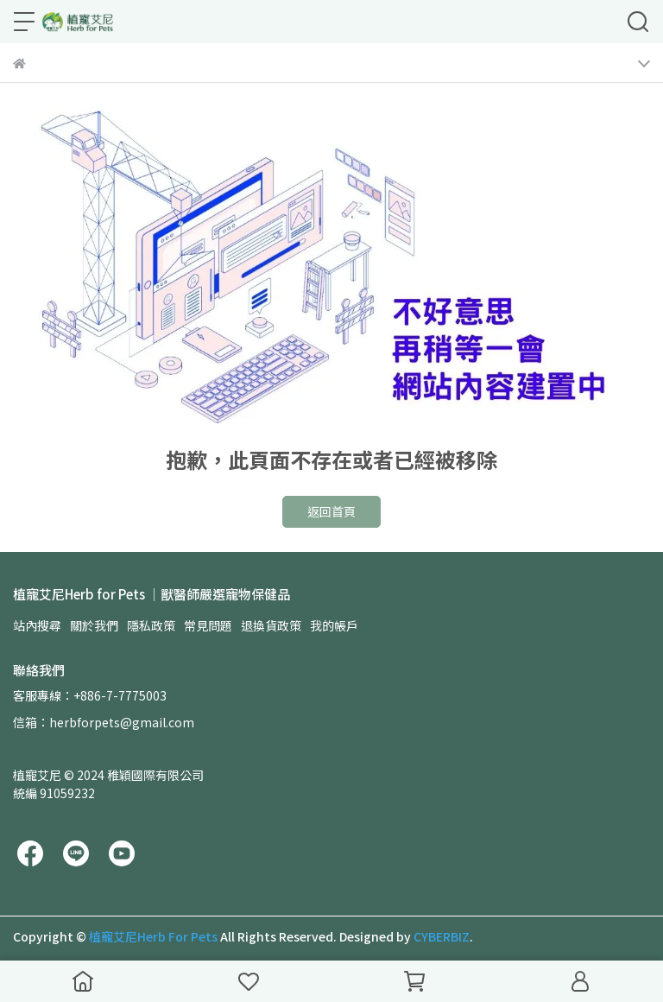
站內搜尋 (37, 625)
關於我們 (94, 625)
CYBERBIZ (442, 936)
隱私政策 (151, 625)
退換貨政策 (271, 625)
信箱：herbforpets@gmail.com (103, 722)
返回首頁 (331, 511)
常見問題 (208, 625)
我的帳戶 (334, 625)
